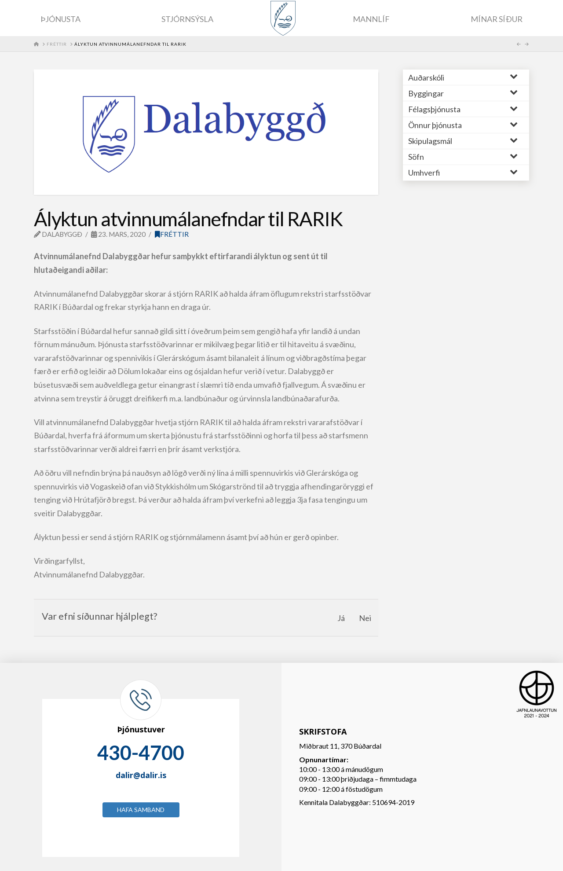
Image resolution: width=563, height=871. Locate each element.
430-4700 (140, 752)
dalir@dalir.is (141, 775)
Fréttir (172, 234)
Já (341, 618)
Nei (365, 618)
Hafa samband (141, 809)
